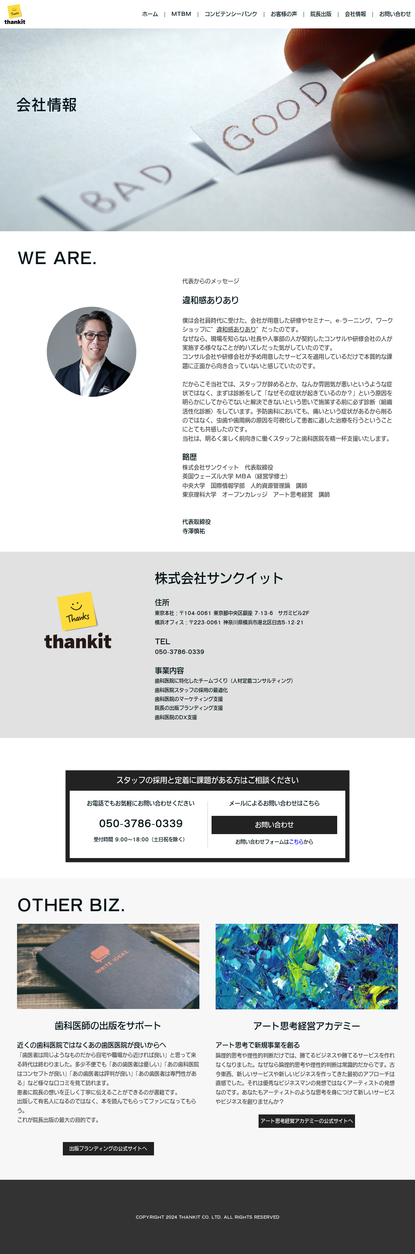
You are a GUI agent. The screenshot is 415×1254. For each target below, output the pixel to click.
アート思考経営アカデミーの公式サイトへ (307, 1120)
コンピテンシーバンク (231, 14)
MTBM (181, 14)
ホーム (150, 14)
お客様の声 (284, 14)
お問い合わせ (395, 14)
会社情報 (355, 14)
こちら (296, 841)
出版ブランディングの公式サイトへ (108, 1148)
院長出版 (321, 14)
